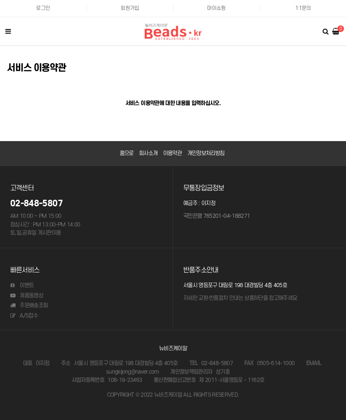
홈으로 (127, 153)
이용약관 (172, 153)
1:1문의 (303, 8)
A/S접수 (24, 315)
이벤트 (22, 285)
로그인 (43, 8)
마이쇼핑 (216, 8)
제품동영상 (26, 295)
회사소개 (148, 153)
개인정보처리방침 (206, 153)
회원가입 (130, 8)
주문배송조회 (29, 305)
